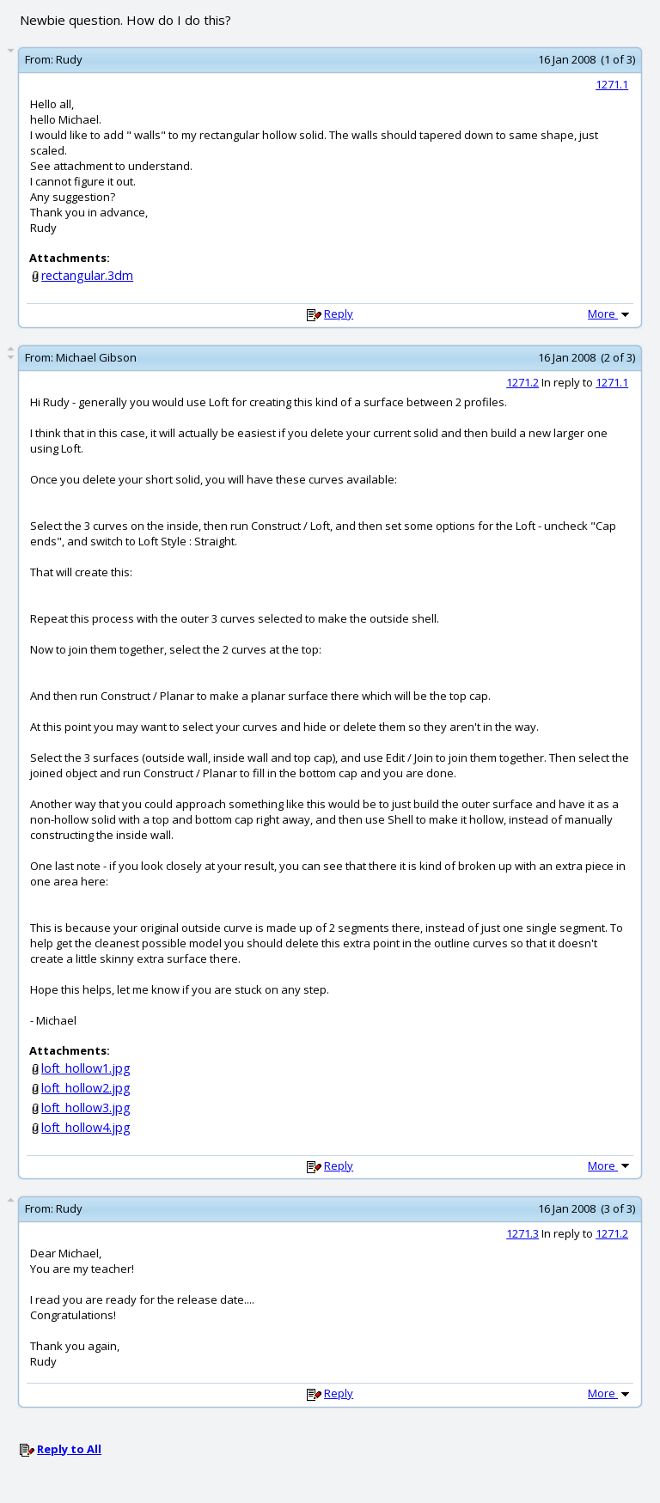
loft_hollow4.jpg (86, 1127)
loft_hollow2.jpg (86, 1088)
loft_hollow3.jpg (86, 1107)
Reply (338, 313)
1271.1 (612, 84)
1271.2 (522, 382)
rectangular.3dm (87, 275)
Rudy (69, 59)
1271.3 (522, 1233)
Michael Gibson (96, 357)
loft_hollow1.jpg (86, 1068)
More (610, 313)
